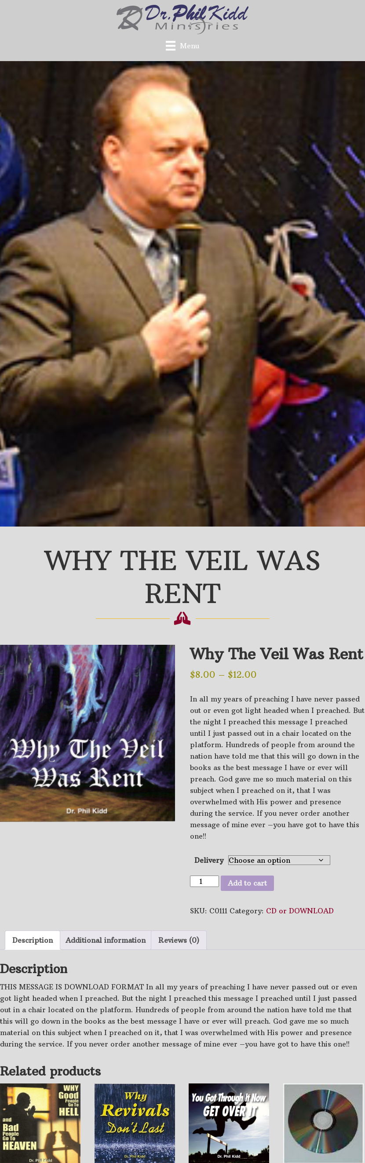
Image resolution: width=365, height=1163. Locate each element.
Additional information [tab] (106, 940)
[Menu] (182, 45)
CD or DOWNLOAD (300, 910)
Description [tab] (32, 940)
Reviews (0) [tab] (178, 940)
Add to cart (247, 883)
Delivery (208, 860)
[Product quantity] (204, 881)
